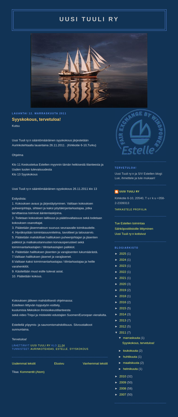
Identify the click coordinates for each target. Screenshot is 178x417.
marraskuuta (132, 338)
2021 (123, 278)
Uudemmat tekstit (24, 363)
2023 (123, 266)
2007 (123, 394)
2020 (123, 284)
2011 (123, 332)
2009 (123, 382)
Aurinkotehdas (42, 349)
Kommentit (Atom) (32, 372)
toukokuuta (131, 350)
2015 (123, 308)
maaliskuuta (131, 363)
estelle (62, 349)
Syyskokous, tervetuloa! (36, 119)
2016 (123, 302)
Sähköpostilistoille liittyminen (134, 228)
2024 (123, 259)
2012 (123, 326)
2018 (123, 296)
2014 (123, 314)
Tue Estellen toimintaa (130, 223)
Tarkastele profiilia (131, 209)
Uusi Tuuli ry (89, 19)
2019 (123, 290)
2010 (123, 376)
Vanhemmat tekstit (95, 363)
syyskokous (79, 349)
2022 (123, 272)
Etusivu (59, 363)
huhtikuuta (130, 356)
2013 (123, 320)
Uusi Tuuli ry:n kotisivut (130, 234)
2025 (123, 253)
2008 (123, 388)
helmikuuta (131, 369)
